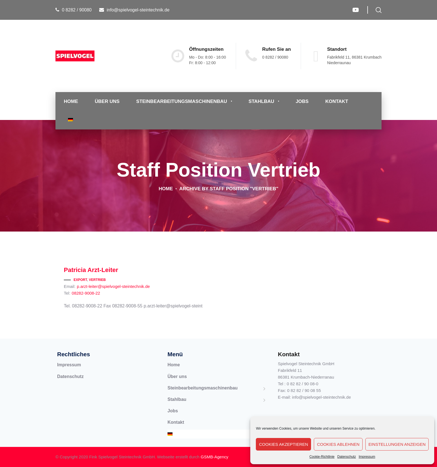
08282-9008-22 (86, 293)
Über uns (107, 101)
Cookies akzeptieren (283, 444)
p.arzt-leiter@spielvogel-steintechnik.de (113, 286)
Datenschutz (346, 457)
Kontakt (336, 101)
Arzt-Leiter (91, 269)
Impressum (367, 457)
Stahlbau (261, 101)
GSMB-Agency (214, 456)
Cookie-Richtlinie (321, 457)
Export (80, 280)
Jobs (302, 101)
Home (71, 101)
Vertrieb (97, 280)
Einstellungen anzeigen (397, 444)
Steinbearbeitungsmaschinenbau (181, 101)
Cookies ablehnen (338, 444)
